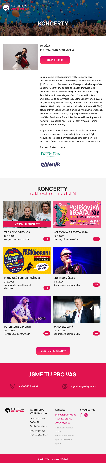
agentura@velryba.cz (82, 386)
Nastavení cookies (64, 427)
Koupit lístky (55, 60)
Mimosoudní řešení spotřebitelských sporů (64, 439)
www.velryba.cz (63, 422)
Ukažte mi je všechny (53, 350)
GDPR (58, 431)
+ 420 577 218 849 (64, 418)
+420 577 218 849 (29, 386)
